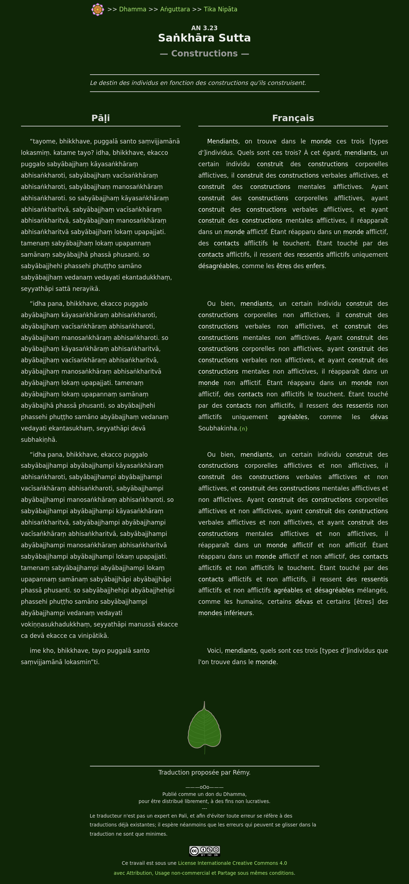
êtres (284, 266)
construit (270, 164)
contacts (227, 243)
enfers (315, 266)
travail (137, 863)
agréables (292, 417)
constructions (328, 164)
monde (321, 141)
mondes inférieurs (225, 613)
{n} (243, 429)
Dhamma (133, 9)
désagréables (218, 266)
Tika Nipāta (220, 9)
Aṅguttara (176, 9)
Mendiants (222, 141)
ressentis (310, 254)
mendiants (360, 152)
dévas (379, 417)
